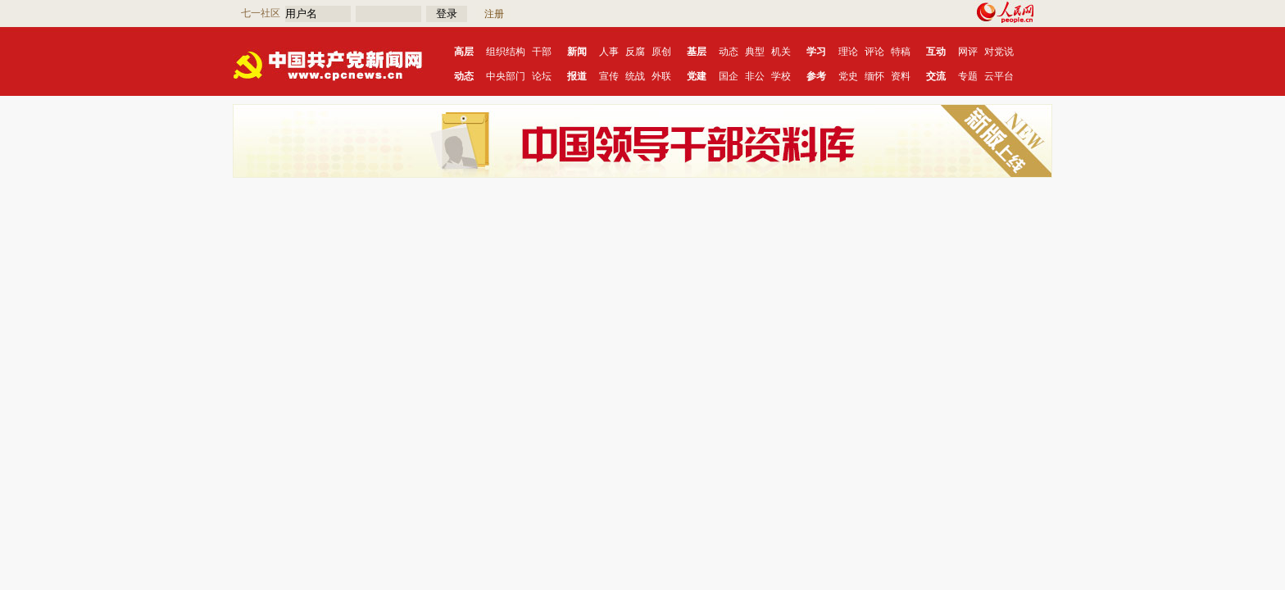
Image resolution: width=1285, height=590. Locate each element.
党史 (848, 76)
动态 (728, 51)
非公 (755, 76)
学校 (781, 76)
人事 (609, 51)
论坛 (542, 76)
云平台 (999, 76)
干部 (542, 51)
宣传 (609, 76)
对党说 (999, 51)
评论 (874, 51)
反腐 (635, 51)
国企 (728, 76)
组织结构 (505, 51)
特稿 (900, 51)
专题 (968, 76)
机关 (781, 51)
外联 (661, 76)
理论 (848, 51)
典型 (755, 51)
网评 (968, 51)
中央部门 (505, 76)
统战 (635, 76)
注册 (494, 14)
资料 (900, 76)
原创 (661, 51)
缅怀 (874, 76)
